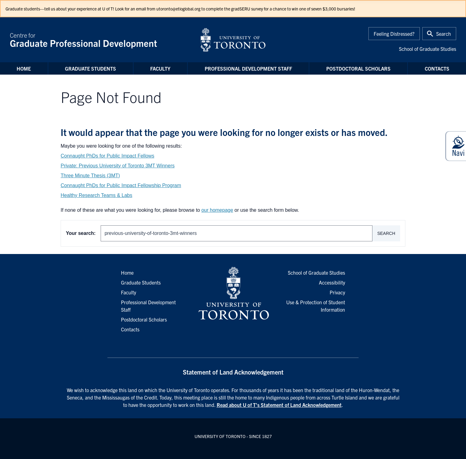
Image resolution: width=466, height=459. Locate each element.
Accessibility (332, 282)
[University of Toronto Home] (233, 39)
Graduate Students (90, 68)
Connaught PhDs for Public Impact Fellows (107, 155)
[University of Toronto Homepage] (233, 293)
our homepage (217, 210)
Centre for (101, 39)
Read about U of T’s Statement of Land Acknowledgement (279, 405)
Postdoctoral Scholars (358, 68)
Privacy (337, 292)
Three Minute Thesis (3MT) (90, 175)
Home (24, 68)
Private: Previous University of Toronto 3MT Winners (118, 165)
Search (386, 233)
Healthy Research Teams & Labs (96, 195)
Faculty (160, 68)
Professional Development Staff (248, 68)
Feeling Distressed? (394, 34)
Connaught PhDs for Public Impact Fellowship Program (121, 185)
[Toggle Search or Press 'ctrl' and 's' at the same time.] (439, 33)
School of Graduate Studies (427, 49)
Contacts (437, 68)
